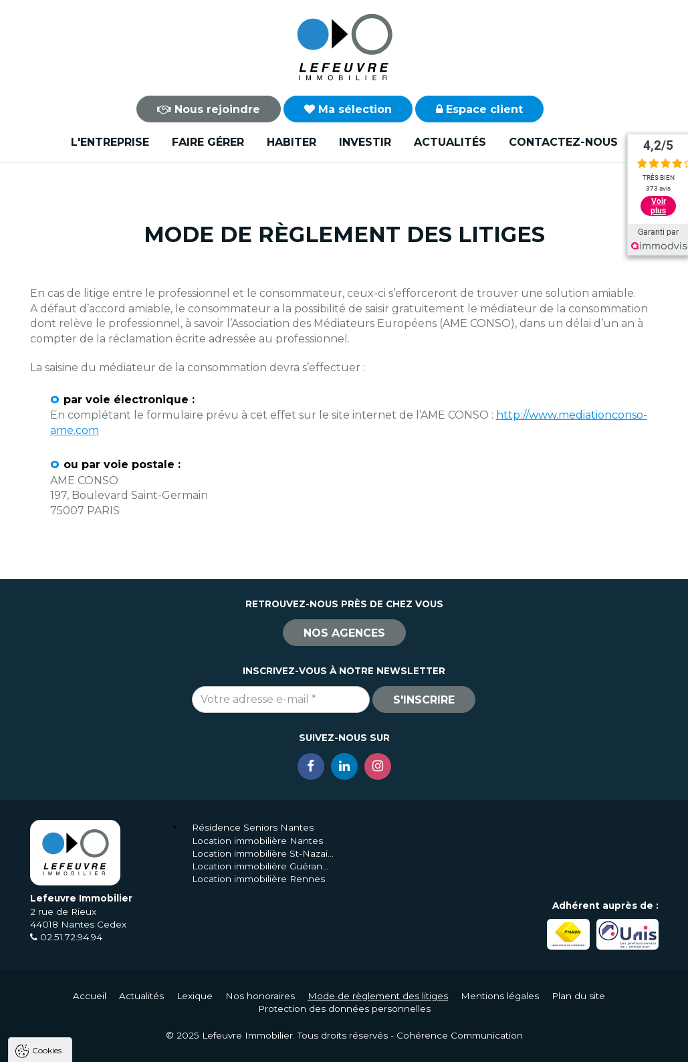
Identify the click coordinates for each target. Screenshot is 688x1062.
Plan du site (578, 995)
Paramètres (259, 1046)
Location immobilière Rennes (258, 878)
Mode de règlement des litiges (378, 995)
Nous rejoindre (208, 109)
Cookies (47, 879)
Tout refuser (177, 1046)
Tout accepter (92, 1046)
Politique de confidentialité (78, 1013)
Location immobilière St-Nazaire (263, 853)
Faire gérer (208, 142)
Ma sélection (348, 109)
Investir (365, 142)
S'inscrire (424, 700)
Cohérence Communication (459, 1035)
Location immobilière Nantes (257, 840)
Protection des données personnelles (344, 1008)
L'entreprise (110, 142)
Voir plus (658, 206)
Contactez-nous (563, 142)
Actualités (450, 142)
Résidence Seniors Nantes (253, 827)
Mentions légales (500, 995)
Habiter (291, 142)
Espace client (479, 109)
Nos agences (344, 633)
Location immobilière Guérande (263, 866)
